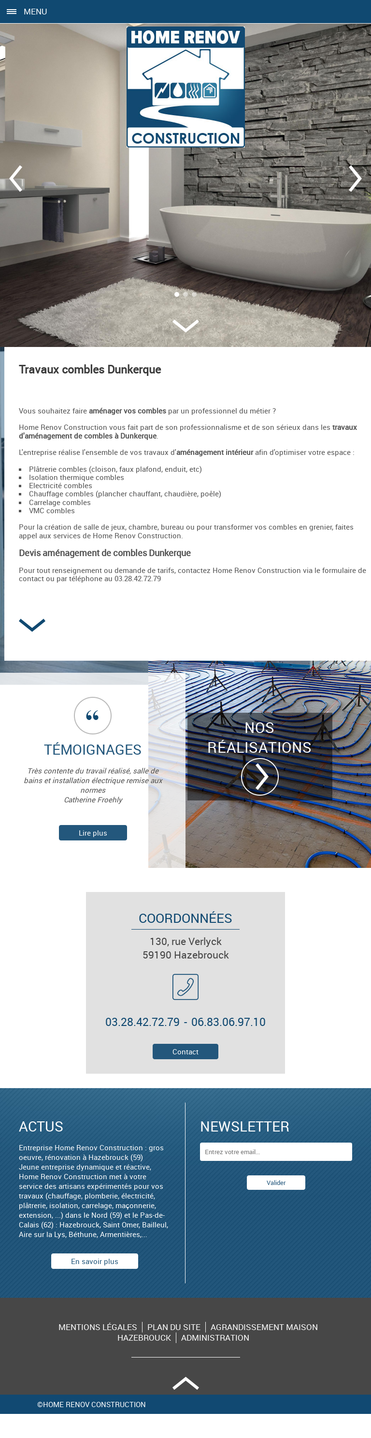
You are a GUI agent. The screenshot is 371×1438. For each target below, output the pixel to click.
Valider (276, 1182)
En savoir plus (94, 1261)
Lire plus (93, 833)
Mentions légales (97, 1327)
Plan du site (173, 1327)
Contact (185, 1051)
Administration (215, 1337)
